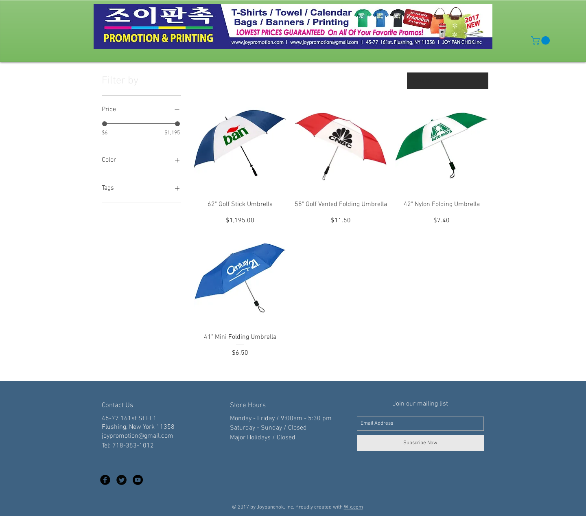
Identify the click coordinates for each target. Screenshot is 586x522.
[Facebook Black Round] (105, 480)
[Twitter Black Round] (121, 480)
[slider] (104, 124)
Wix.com (353, 507)
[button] (541, 40)
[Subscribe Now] (420, 443)
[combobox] (447, 80)
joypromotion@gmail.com (137, 436)
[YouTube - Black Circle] (138, 480)
